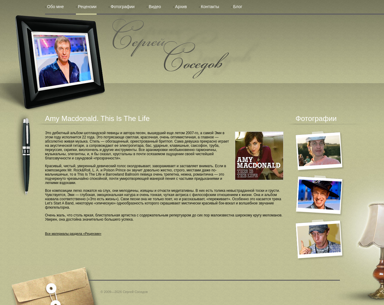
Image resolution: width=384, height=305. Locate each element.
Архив (181, 6)
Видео (155, 6)
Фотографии (123, 6)
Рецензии (87, 6)
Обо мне (55, 6)
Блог (237, 6)
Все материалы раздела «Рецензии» (73, 233)
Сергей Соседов (170, 49)
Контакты (210, 6)
